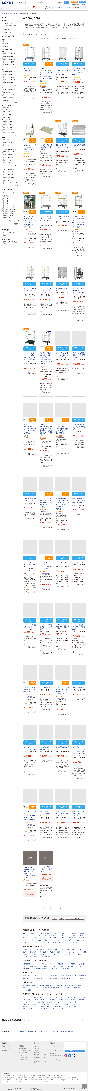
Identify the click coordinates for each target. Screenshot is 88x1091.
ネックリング (62, 999)
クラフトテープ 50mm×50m (66, 1031)
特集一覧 (56, 1082)
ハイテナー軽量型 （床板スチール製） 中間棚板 (62, 627)
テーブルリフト (69, 954)
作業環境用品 (65, 968)
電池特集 (33, 1075)
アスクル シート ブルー (57, 1008)
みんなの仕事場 (54, 1053)
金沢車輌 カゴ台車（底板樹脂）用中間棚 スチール (78, 427)
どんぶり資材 (56, 1006)
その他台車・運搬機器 (31, 956)
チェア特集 (24, 1078)
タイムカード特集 (41, 1075)
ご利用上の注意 (38, 1052)
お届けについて (6, 1047)
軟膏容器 (22, 1031)
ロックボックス (48, 1004)
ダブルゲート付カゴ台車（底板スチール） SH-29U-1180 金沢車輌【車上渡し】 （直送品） (47, 503)
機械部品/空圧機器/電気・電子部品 (52, 988)
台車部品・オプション (45, 954)
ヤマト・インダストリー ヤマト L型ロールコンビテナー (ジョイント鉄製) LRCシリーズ (29, 357)
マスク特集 (50, 1080)
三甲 (39, 935)
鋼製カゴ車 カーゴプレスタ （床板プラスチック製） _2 (78, 813)
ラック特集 (31, 1078)
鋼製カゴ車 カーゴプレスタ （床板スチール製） (46, 813)
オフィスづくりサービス (36, 1082)
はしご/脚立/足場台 (35, 966)
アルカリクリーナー (36, 997)
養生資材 (46, 966)
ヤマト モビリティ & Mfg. (71, 942)
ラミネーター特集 (51, 1075)
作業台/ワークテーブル (48, 964)
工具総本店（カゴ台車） (45, 87)
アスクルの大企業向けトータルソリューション (56, 1060)
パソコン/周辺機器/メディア (68, 976)
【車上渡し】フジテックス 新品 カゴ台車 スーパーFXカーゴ (62, 147)
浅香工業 (25, 933)
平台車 (49, 949)
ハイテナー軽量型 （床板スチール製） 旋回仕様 (46, 869)
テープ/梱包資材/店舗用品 (30, 985)
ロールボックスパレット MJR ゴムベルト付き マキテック (62, 355)
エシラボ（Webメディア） (55, 1056)
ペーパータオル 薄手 (51, 997)
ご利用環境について (39, 1050)
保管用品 (73, 964)
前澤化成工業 (45, 942)
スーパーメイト (72, 935)
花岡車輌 (28, 940)
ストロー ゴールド (40, 999)
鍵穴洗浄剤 (52, 999)
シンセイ (62, 935)
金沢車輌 (82, 933)
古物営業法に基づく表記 (40, 1055)
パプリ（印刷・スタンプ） (55, 1051)
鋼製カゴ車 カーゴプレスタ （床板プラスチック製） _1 (62, 813)
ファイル (37, 976)
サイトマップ (37, 1045)
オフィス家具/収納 (38, 978)
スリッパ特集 (66, 1078)
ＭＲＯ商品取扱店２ (28, 231)
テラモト (44, 937)
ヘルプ (83, 4)
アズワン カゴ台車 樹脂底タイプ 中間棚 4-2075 (78, 355)
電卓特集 (27, 1075)
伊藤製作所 (48, 933)
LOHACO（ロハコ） (55, 1045)
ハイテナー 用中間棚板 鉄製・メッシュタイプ (46, 627)
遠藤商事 (74, 933)
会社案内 (21, 1045)
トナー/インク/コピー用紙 (50, 976)
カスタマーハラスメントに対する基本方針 (24, 1051)
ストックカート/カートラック (72, 952)
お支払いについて (6, 1048)
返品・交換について (7, 1050)
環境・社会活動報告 (24, 1048)
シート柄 (25, 997)
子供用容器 (82, 999)
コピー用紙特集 (6, 1075)
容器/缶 (54, 966)
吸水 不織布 (64, 1004)
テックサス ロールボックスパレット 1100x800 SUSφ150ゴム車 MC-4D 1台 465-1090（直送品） (29, 815)
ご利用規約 (37, 1047)
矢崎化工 (77, 940)
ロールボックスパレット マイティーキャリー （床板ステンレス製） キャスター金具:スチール (78, 751)
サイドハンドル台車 (55, 952)
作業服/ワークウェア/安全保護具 (73, 988)
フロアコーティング (77, 1004)
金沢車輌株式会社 (27, 158)
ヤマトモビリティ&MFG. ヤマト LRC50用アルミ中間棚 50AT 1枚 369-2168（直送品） (62, 429)
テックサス (35, 942)
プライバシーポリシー (40, 1048)
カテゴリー (4, 8)
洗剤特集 (59, 1078)
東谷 (32, 933)
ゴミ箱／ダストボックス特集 (42, 1078)
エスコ (25, 439)
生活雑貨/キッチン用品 (52, 978)
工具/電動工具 (58, 985)
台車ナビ (26, 1080)
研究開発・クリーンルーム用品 (31, 988)
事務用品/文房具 (27, 976)
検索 (66, 2)
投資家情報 (22, 1047)
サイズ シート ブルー (69, 1006)
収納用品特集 (67, 1080)
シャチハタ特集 (75, 1080)
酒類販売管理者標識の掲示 (40, 1058)
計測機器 (80, 985)
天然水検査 (72, 999)
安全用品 (70, 966)
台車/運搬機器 (23, 13)
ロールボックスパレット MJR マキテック (29, 290)
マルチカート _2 (45, 687)
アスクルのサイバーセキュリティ (24, 1054)
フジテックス (38, 940)
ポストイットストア (24, 1082)
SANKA (46, 935)
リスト (42, 38)
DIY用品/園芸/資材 (28, 990)
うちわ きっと (33, 1008)
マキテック (57, 940)
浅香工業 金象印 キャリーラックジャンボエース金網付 (78, 501)
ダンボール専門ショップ (8, 1080)
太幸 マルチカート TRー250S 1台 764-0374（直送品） (29, 689)
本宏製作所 (48, 940)
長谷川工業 (82, 937)
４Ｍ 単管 (44, 1008)
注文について (5, 1045)
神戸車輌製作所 (57, 942)
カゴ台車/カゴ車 (71, 949)
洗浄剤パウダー (45, 1006)
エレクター (65, 933)
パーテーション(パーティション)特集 (11, 1078)
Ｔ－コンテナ (56, 1002)
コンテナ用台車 (59, 949)
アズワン (39, 933)
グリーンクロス (30, 935)
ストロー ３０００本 (70, 1002)
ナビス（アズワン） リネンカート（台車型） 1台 (29, 564)
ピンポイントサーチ (48, 1082)
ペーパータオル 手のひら (68, 997)
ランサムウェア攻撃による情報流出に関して (24, 1058)
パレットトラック (46, 956)
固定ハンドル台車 (39, 949)
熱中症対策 (30, 1031)
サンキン (53, 935)
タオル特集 (73, 1078)
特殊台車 (33, 954)
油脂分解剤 (26, 1006)
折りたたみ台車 (27, 949)
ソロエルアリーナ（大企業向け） (56, 1047)
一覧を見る (26, 1020)
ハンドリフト (58, 954)
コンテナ (36, 964)
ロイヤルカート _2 (78, 687)
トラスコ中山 (53, 937)
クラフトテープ (51, 1031)
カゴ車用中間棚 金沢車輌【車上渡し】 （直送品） (46, 147)
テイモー (35, 937)
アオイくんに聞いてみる (75, 1050)
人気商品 (26, 45)
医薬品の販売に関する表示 (40, 1062)
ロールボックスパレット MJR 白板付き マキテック (46, 290)
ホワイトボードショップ (62, 1075)
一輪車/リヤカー (81, 954)
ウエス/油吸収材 (53, 968)
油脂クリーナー (36, 1004)
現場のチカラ (19, 1080)
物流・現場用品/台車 (12, 13)
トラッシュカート (77, 562)
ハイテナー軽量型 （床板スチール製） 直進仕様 (78, 627)
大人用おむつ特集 (58, 1080)
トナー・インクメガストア (18, 1075)
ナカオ (62, 937)
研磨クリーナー (30, 1002)
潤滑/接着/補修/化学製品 (39, 968)
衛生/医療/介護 (82, 978)
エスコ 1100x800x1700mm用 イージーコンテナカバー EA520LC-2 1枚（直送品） (29, 429)
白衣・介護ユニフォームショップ (10, 1082)
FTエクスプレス (76, 231)
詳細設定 (60, 2)
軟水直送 (34, 1006)
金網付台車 (33, 952)
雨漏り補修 (41, 1002)
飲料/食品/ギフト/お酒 (68, 978)
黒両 (48, 1002)
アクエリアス (41, 1031)
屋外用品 (61, 966)
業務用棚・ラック (62, 964)
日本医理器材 (71, 937)
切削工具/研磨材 (69, 985)
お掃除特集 (53, 1078)
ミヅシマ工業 (67, 940)
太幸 (29, 937)
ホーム (3, 13)
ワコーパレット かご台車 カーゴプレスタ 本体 (29, 71)
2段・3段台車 (42, 952)
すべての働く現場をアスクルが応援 (38, 1080)
